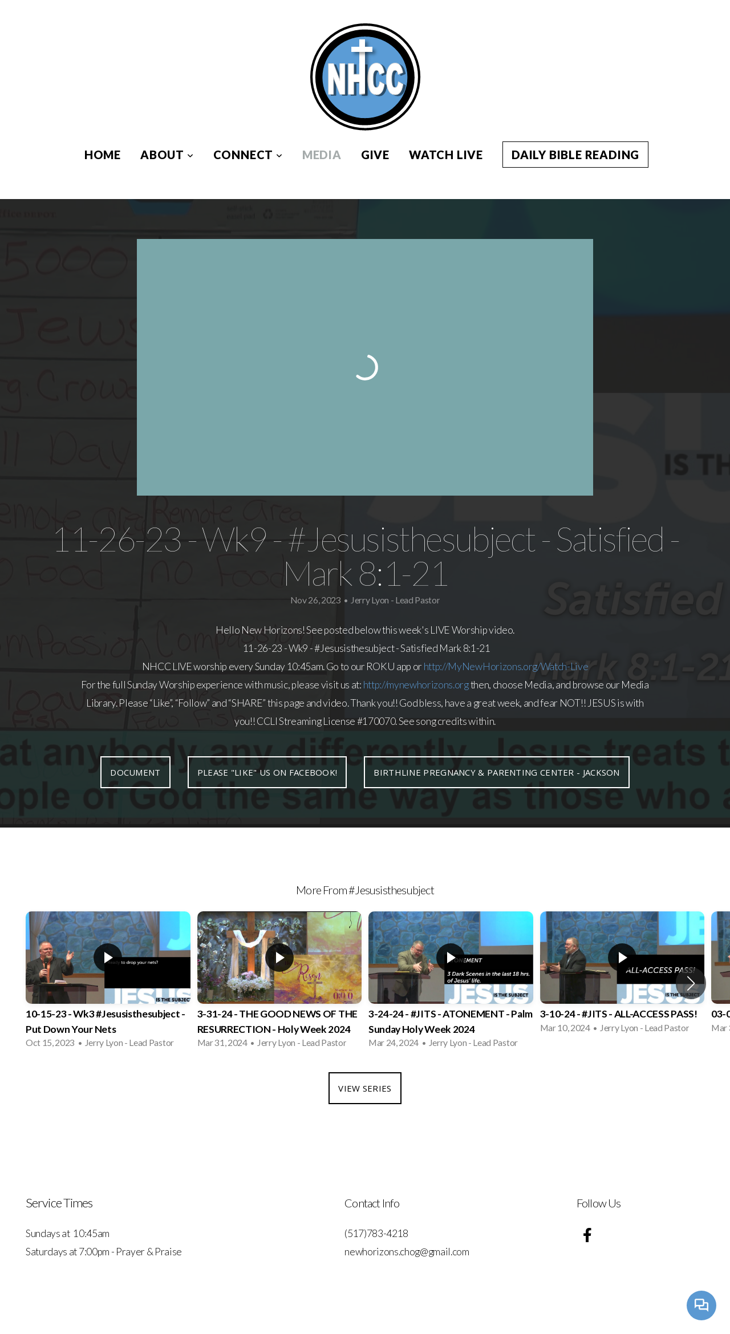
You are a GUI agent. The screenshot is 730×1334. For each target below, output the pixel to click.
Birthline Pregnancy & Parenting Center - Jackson (496, 772)
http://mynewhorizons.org (416, 685)
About (167, 154)
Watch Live (446, 154)
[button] (691, 983)
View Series (364, 1088)
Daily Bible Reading (575, 154)
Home (102, 154)
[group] (108, 983)
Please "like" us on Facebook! (267, 772)
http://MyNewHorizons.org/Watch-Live (506, 666)
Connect (248, 154)
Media (322, 154)
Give (375, 154)
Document (135, 772)
